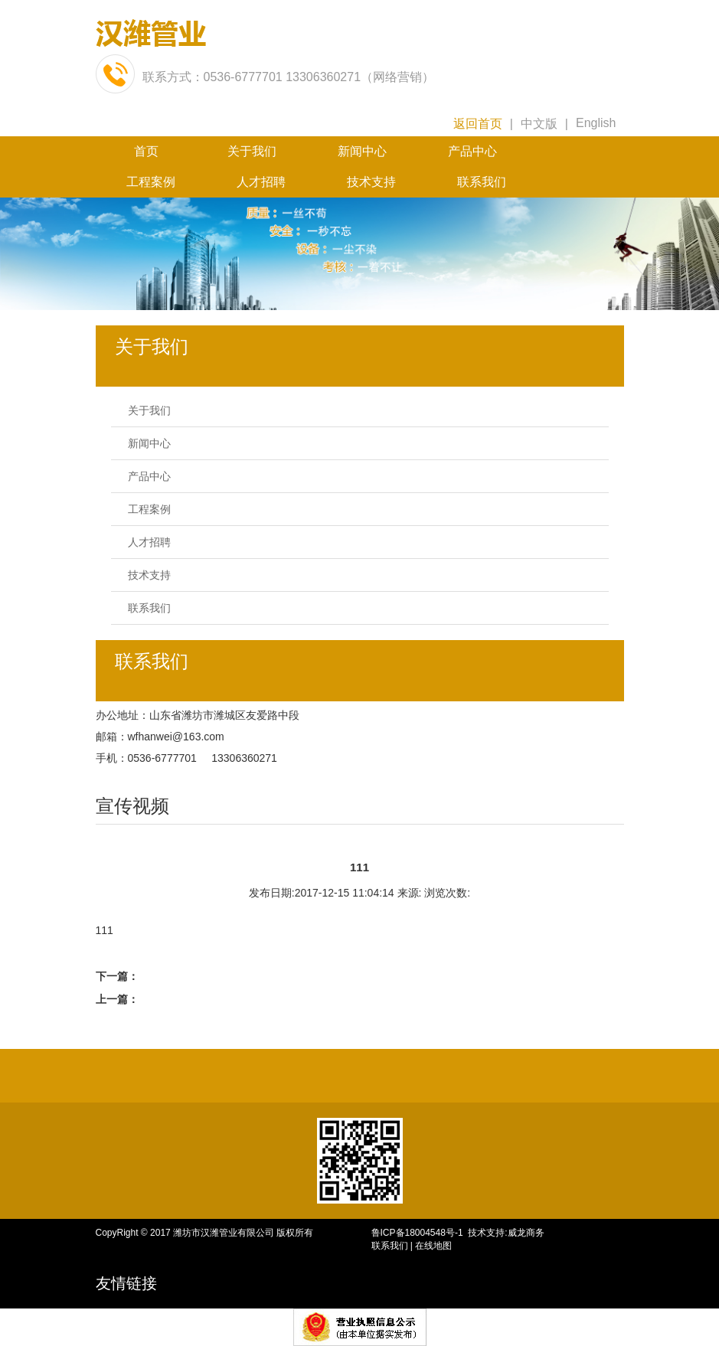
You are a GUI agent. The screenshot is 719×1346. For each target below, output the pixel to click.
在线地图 (433, 1245)
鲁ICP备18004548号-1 (420, 1232)
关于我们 (251, 151)
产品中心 (472, 151)
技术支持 (371, 181)
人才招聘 (261, 181)
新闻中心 (362, 151)
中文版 (539, 123)
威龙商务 (526, 1232)
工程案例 (150, 181)
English (596, 122)
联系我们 (481, 181)
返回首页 (477, 123)
